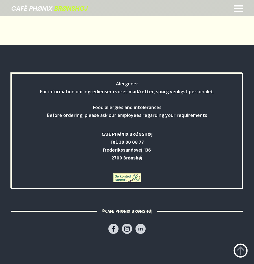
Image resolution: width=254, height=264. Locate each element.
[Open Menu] (238, 8)
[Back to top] (240, 250)
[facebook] (113, 229)
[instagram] (127, 229)
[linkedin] (140, 229)
